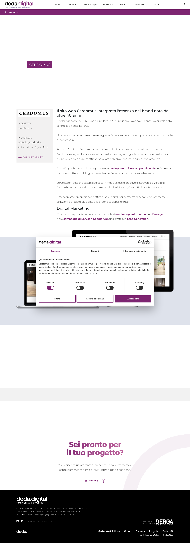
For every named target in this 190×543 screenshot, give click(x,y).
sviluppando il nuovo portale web (133, 168)
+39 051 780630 (26, 515)
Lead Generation (137, 218)
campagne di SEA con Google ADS (86, 218)
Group (127, 531)
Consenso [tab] (55, 251)
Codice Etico (168, 535)
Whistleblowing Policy (149, 535)
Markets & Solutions (109, 531)
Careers (140, 531)
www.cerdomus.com (31, 156)
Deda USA (168, 531)
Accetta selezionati (95, 299)
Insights (153, 531)
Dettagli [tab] (95, 251)
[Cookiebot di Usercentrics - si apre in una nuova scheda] (139, 242)
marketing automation (131, 214)
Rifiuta (57, 299)
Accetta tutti (133, 299)
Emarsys (157, 214)
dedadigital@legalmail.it (45, 515)
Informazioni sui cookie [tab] (135, 251)
